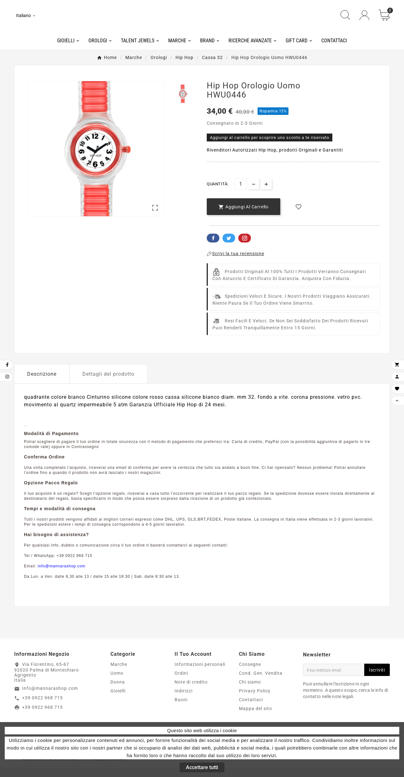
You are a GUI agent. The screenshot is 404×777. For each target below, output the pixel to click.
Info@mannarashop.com (50, 697)
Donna (117, 691)
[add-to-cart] (243, 215)
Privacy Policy (254, 699)
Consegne (250, 673)
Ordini (181, 682)
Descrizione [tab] (41, 383)
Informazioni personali (200, 673)
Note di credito (191, 691)
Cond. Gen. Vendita (260, 682)
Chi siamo (250, 691)
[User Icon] (364, 20)
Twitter (229, 246)
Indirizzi (184, 699)
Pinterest (244, 246)
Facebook (213, 246)
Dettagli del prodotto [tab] (108, 383)
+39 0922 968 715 (42, 706)
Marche (118, 673)
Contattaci (251, 708)
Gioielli (118, 699)
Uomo (116, 682)
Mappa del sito (255, 717)
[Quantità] (241, 193)
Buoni (181, 708)
